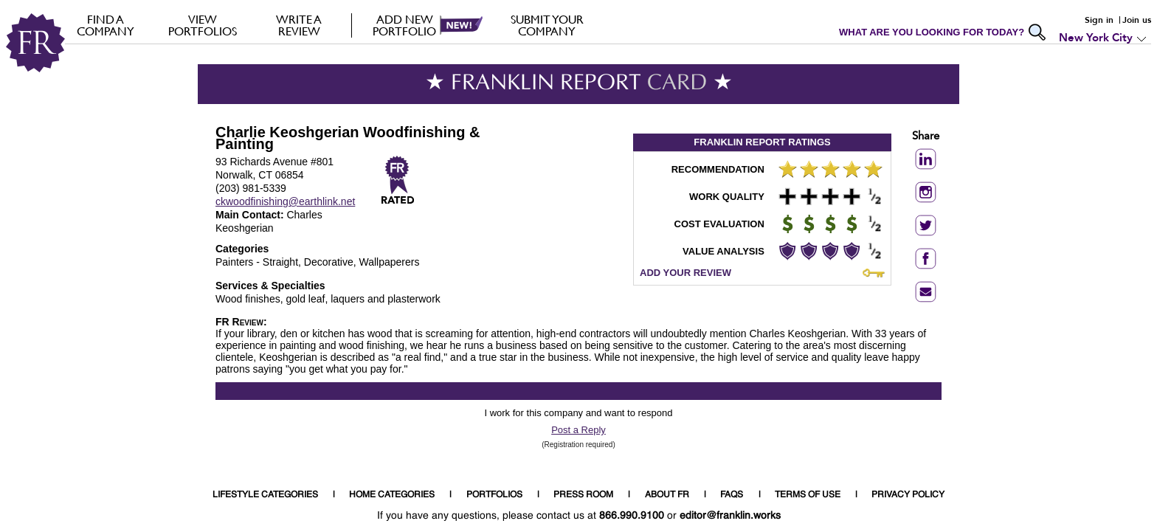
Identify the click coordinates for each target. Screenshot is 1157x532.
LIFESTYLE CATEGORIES (265, 495)
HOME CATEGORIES (392, 495)
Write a (299, 25)
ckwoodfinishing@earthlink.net (285, 201)
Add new (404, 25)
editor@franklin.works (730, 516)
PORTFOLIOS (494, 495)
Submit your (547, 25)
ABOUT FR (667, 495)
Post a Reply (578, 429)
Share (925, 136)
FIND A (106, 25)
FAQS (731, 495)
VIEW (202, 25)
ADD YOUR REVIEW (685, 272)
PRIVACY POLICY (907, 495)
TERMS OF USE (807, 495)
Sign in (1099, 20)
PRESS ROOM (583, 495)
